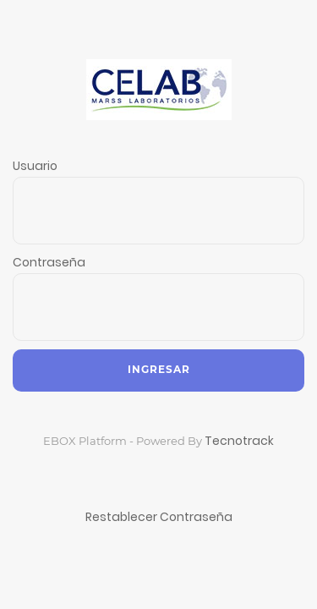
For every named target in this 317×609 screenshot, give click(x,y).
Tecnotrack (239, 440)
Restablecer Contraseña (158, 516)
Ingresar (159, 369)
